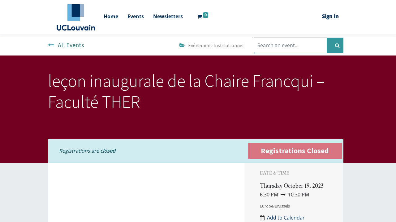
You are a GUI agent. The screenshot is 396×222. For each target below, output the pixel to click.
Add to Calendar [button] (286, 217)
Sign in (330, 16)
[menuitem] (111, 17)
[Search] (335, 45)
